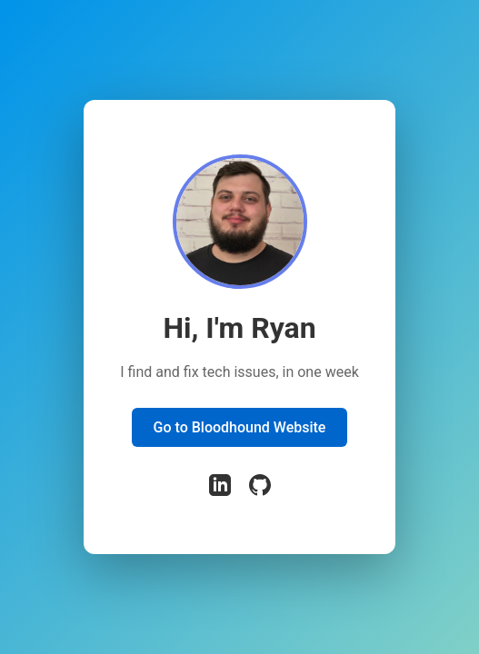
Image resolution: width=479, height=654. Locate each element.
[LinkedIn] (220, 487)
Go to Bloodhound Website (240, 427)
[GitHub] (260, 487)
